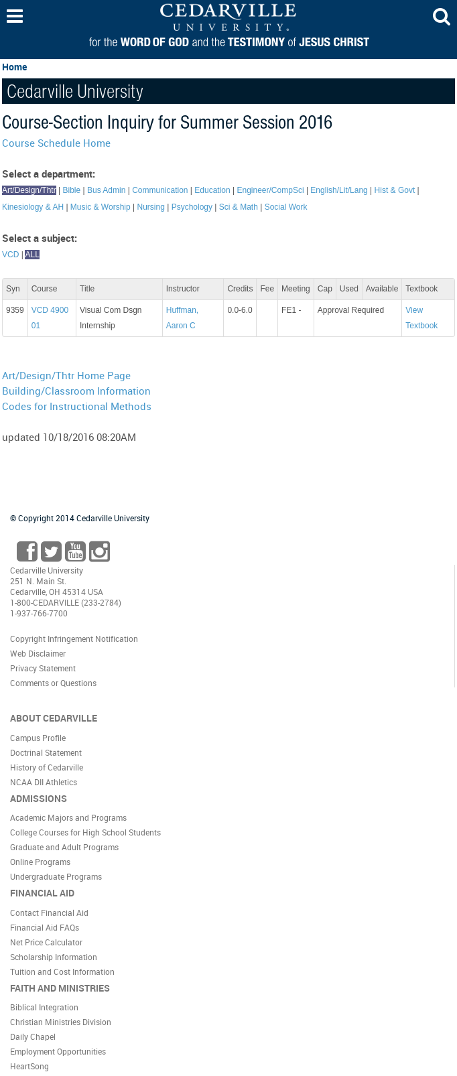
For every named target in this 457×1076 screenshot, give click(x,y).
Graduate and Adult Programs (64, 847)
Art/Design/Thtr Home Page (66, 375)
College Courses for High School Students (85, 832)
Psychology (192, 207)
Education (212, 190)
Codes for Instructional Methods (76, 406)
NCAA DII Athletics (43, 782)
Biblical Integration (44, 1007)
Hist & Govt (395, 190)
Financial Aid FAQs (44, 927)
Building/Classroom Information (76, 390)
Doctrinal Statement (46, 752)
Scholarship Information (53, 956)
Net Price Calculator (46, 942)
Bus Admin (106, 190)
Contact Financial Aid (49, 912)
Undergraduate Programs (56, 876)
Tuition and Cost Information (62, 971)
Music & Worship (100, 207)
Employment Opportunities (58, 1051)
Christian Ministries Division (60, 1021)
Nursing (150, 207)
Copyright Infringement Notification (74, 638)
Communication (160, 190)
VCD (10, 254)
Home (14, 66)
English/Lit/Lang (338, 190)
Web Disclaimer (38, 653)
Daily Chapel (33, 1036)
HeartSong (29, 1066)
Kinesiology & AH (33, 207)
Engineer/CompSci (270, 190)
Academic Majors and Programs (68, 817)
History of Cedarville (46, 767)
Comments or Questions (53, 682)
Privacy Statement (43, 668)
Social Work (286, 207)
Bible (72, 190)
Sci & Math (238, 207)
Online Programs (40, 861)
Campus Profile (38, 737)
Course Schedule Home (56, 142)
